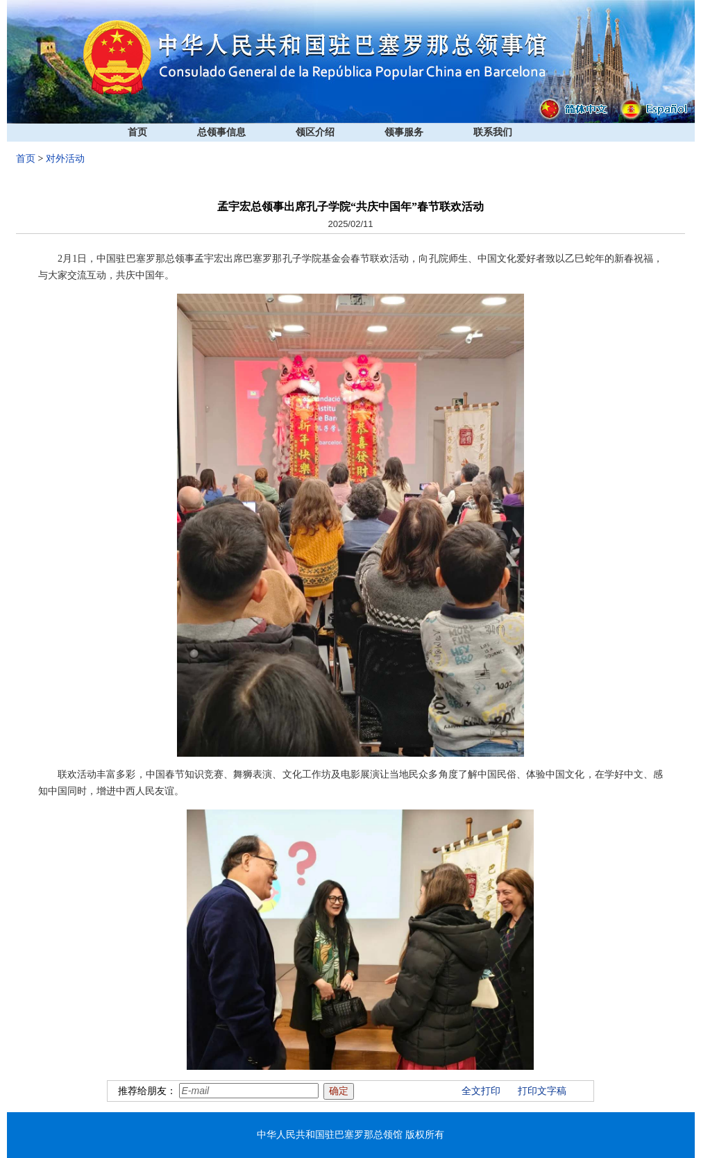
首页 (137, 132)
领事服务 (404, 132)
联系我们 (492, 132)
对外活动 (65, 158)
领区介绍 (315, 132)
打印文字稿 (542, 1091)
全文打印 (481, 1091)
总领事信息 (221, 132)
